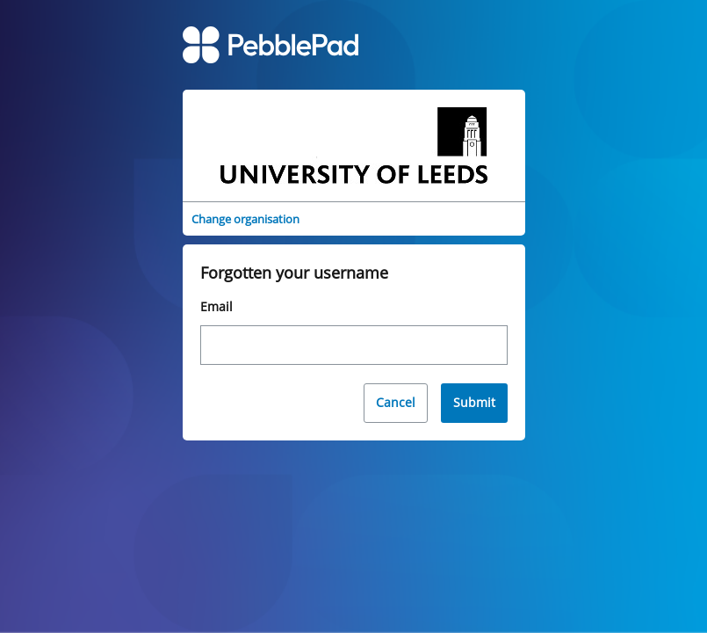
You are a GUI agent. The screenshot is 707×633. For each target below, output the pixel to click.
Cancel (395, 402)
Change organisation (245, 219)
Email (216, 306)
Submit (474, 402)
